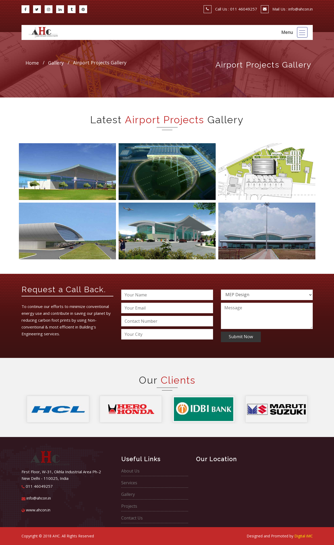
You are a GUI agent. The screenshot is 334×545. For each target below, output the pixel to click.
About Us (130, 471)
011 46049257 (37, 486)
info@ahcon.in (36, 498)
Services (129, 483)
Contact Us (132, 518)
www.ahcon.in (36, 509)
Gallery (128, 494)
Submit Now (241, 337)
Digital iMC (303, 535)
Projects (129, 506)
